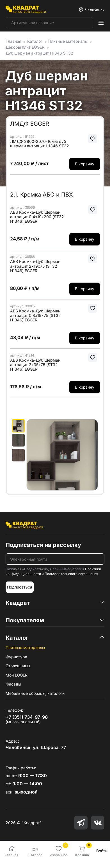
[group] (62, 455)
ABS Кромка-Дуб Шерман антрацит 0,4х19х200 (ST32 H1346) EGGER (37, 217)
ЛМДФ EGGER (29, 123)
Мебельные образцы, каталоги (35, 693)
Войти (101, 850)
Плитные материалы (25, 647)
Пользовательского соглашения (71, 574)
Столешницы (18, 665)
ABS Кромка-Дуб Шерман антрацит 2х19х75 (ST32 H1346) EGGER (35, 266)
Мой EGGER (16, 675)
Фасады (13, 684)
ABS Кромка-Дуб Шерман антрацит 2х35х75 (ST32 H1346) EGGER (35, 364)
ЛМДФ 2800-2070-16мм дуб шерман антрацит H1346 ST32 (39, 143)
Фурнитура (16, 656)
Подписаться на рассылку (43, 545)
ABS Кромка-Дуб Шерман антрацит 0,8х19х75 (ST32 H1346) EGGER (35, 315)
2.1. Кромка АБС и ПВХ (41, 194)
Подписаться (19, 587)
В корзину (84, 163)
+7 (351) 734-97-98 (27, 717)
